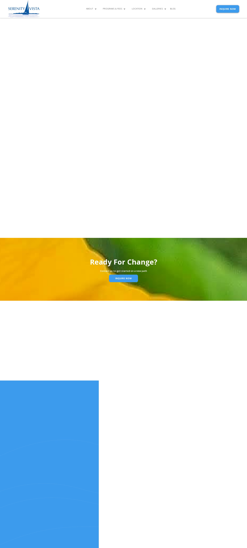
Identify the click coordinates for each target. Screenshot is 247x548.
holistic (29, 178)
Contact (143, 481)
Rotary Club (31, 200)
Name (75, 358)
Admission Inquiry (149, 485)
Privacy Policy (187, 193)
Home (118, 481)
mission (144, 165)
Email (117, 358)
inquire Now (123, 278)
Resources (121, 493)
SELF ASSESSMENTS (149, 498)
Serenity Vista (35, 169)
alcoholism (53, 178)
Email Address (164, 178)
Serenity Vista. (90, 178)
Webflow (166, 518)
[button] (92, 9)
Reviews (143, 493)
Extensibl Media (140, 518)
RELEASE (119, 498)
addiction (75, 178)
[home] (24, 9)
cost (117, 485)
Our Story (121, 489)
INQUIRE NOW (227, 8)
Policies (143, 489)
